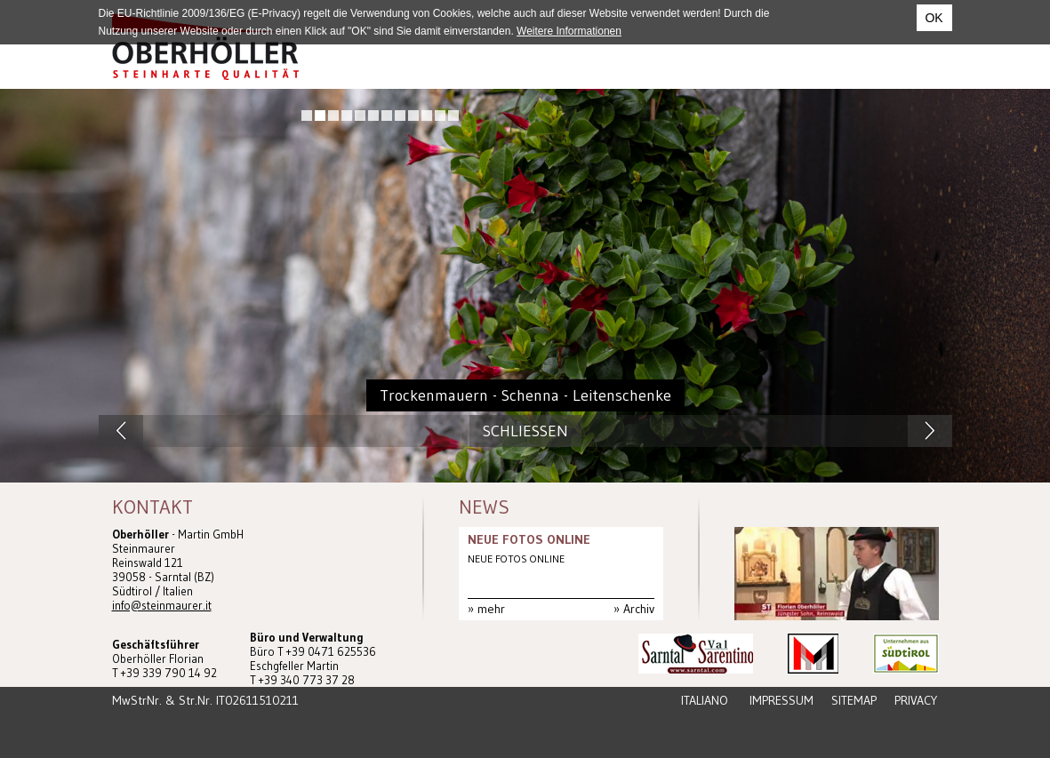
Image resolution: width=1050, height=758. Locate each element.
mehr (491, 609)
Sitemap (854, 700)
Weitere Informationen (569, 31)
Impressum (781, 700)
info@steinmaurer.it (162, 605)
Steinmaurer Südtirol (205, 46)
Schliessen (525, 431)
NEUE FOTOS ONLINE (529, 539)
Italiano (704, 700)
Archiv (638, 609)
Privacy (915, 700)
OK (933, 18)
